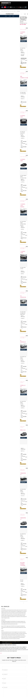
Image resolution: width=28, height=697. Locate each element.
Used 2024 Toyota (22, 382)
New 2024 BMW (23, 24)
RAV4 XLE (22, 430)
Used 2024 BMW (23, 156)
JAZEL (11, 643)
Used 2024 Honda (22, 559)
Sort (25, 14)
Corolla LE (22, 386)
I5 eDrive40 (23, 341)
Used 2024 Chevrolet (22, 470)
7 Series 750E (22, 252)
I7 (16, 11)
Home (2, 11)
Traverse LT (23, 473)
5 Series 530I (22, 32)
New (8, 11)
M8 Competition (24, 77)
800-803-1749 (3, 5)
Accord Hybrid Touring (22, 564)
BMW (14, 11)
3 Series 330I (22, 160)
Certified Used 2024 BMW (23, 73)
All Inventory (5, 11)
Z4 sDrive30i (23, 296)
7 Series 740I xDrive (22, 205)
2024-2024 (11, 11)
